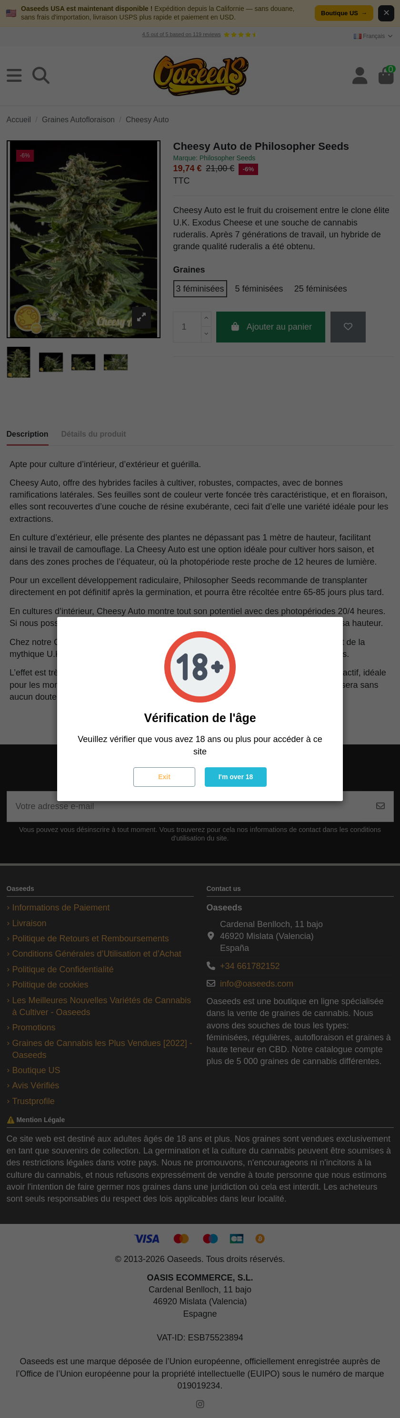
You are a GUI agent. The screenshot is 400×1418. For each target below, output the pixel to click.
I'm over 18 (236, 777)
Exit (164, 777)
